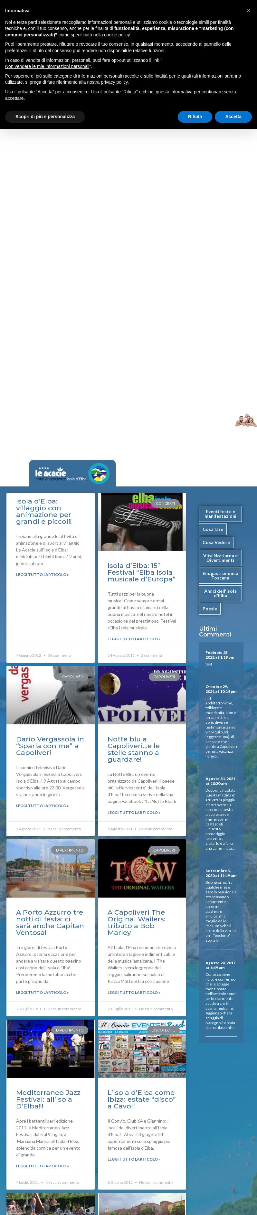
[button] (248, 10)
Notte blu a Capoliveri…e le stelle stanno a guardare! (134, 749)
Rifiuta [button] (195, 116)
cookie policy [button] (116, 34)
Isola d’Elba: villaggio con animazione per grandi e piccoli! (44, 511)
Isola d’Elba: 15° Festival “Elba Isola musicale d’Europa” (142, 572)
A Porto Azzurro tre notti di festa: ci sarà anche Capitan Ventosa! (50, 922)
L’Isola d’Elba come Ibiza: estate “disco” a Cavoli (142, 1099)
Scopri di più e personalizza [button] (45, 116)
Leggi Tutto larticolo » (42, 574)
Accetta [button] (233, 116)
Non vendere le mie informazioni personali (47, 66)
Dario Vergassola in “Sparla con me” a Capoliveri (50, 746)
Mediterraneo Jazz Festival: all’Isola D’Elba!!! (48, 1099)
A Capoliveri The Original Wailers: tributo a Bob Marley (137, 922)
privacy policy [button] (114, 82)
